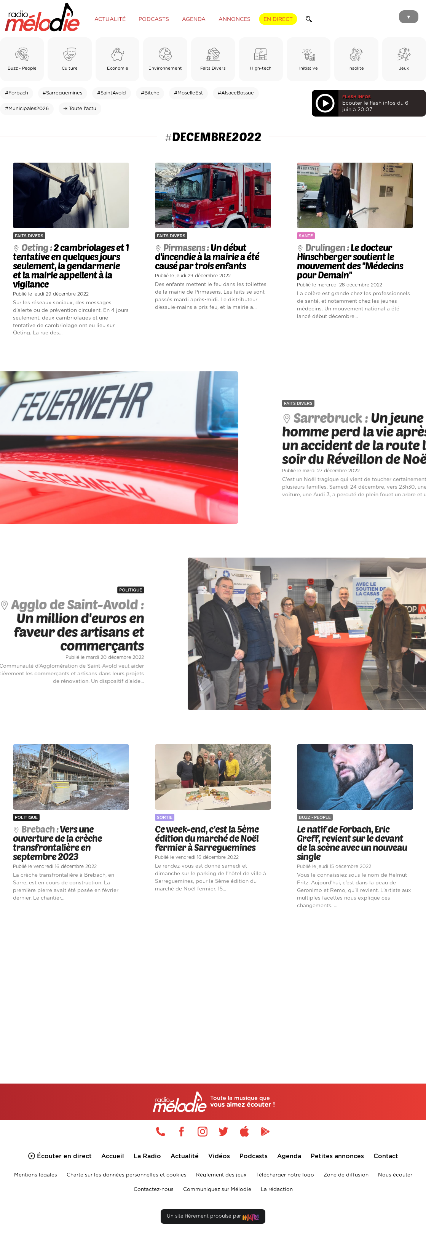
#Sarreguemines (62, 93)
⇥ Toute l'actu (79, 108)
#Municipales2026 (27, 108)
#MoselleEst (188, 93)
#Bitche (150, 93)
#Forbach (16, 93)
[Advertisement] (213, 986)
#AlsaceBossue (236, 93)
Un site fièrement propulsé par (213, 1218)
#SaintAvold (111, 93)
